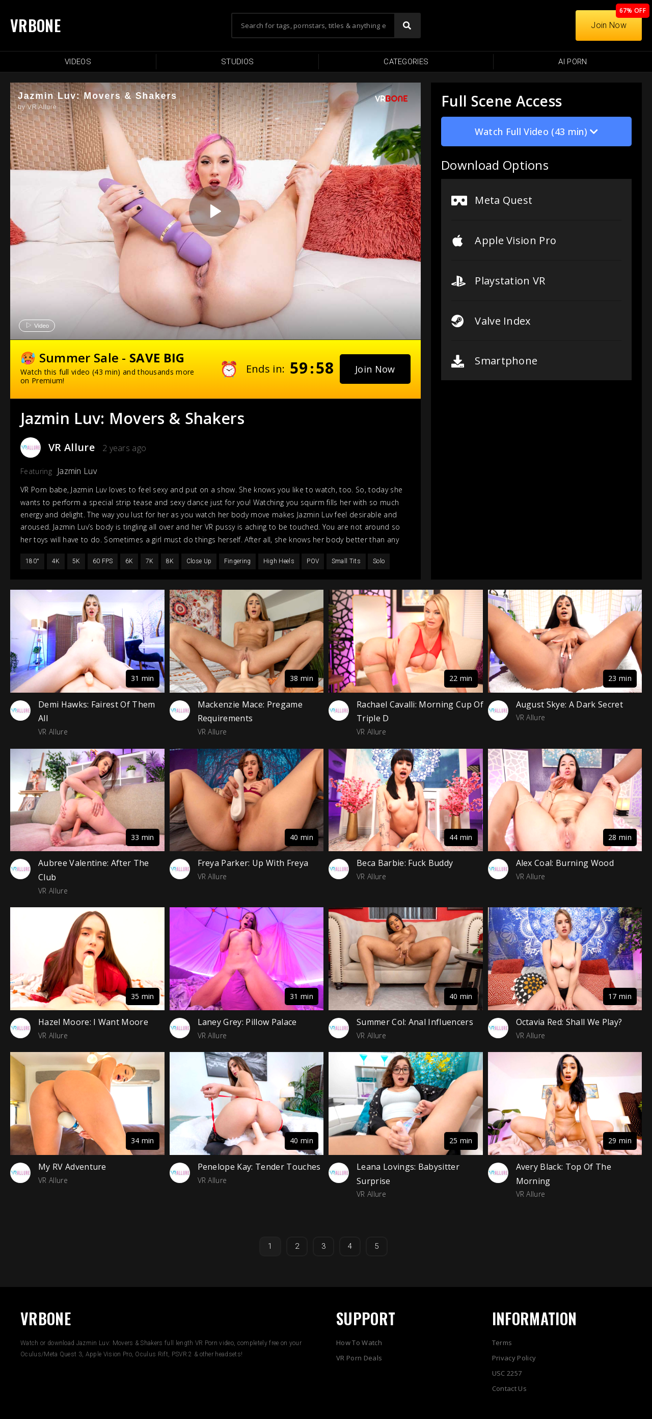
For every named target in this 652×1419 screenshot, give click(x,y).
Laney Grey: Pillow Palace (247, 1022)
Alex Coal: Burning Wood (565, 863)
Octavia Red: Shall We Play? (569, 1022)
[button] (375, 369)
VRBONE (35, 25)
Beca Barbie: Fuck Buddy (405, 863)
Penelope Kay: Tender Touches (259, 1166)
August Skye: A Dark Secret (569, 704)
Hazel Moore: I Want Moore (93, 1022)
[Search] (407, 25)
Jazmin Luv (77, 471)
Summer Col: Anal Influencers (415, 1022)
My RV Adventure (72, 1166)
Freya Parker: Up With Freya (253, 863)
